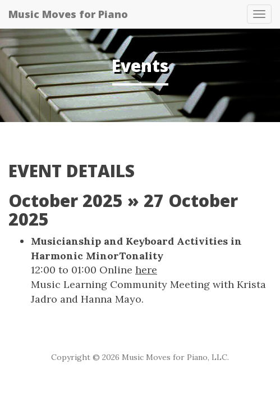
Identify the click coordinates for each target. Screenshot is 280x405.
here (146, 269)
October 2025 (65, 200)
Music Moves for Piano (68, 14)
